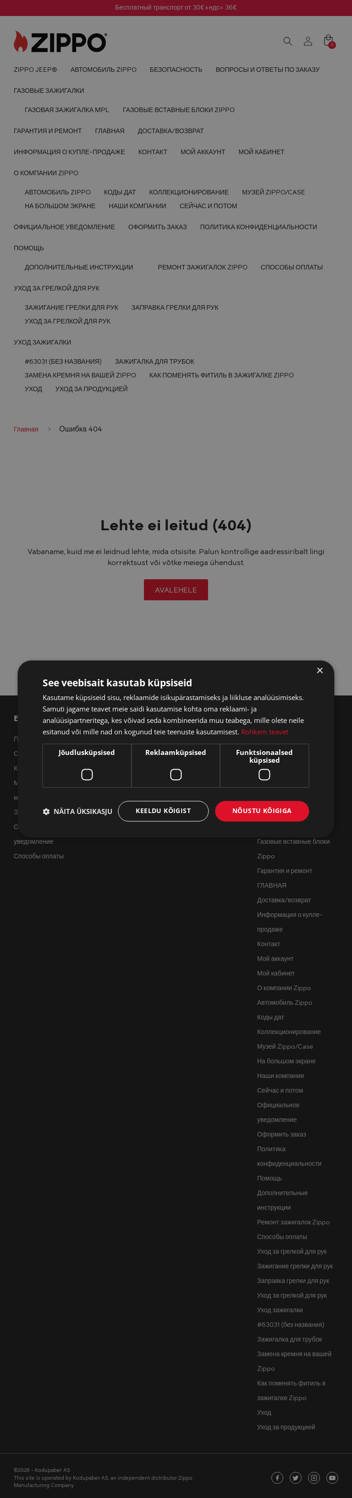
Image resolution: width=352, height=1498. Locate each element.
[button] (77, 811)
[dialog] (176, 749)
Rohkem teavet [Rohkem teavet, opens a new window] (264, 731)
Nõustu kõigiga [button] (262, 811)
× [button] (319, 671)
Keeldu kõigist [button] (163, 811)
